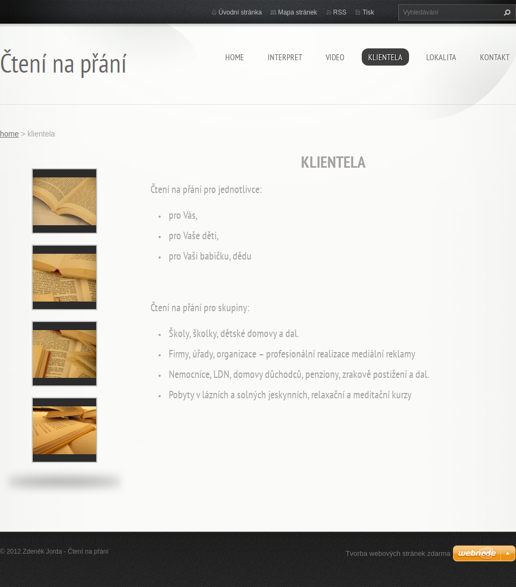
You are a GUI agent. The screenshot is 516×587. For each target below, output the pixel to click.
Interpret (285, 57)
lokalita (441, 57)
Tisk (368, 12)
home (234, 57)
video (335, 57)
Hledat (506, 12)
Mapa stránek (297, 12)
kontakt (495, 57)
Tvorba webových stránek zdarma (398, 553)
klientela (385, 57)
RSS (340, 12)
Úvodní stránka (240, 12)
